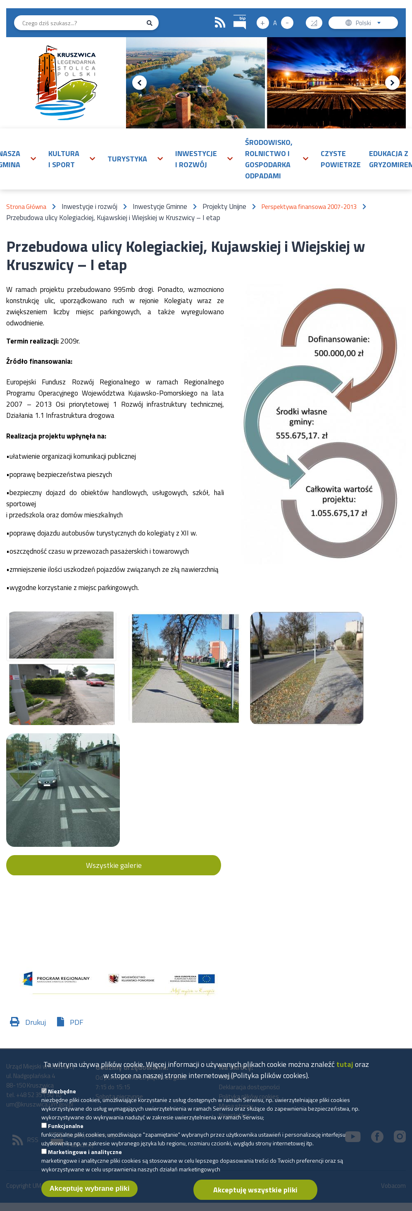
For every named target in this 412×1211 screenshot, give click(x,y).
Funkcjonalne (65, 1131)
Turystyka (127, 158)
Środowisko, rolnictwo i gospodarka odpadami (269, 159)
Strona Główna (26, 206)
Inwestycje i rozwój (196, 159)
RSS (220, 23)
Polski (370, 23)
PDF (76, 1022)
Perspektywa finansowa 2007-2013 (309, 206)
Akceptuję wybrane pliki (90, 1194)
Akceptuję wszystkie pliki (255, 1195)
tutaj (344, 1069)
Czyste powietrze (341, 159)
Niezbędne (62, 1096)
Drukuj (35, 1022)
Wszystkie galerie (114, 865)
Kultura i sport (63, 159)
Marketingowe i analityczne (85, 1157)
